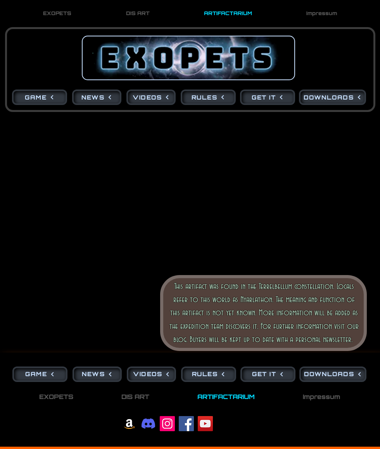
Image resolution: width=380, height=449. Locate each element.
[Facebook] (186, 423)
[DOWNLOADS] (332, 97)
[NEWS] (96, 97)
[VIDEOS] (151, 97)
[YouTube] (205, 423)
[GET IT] (267, 97)
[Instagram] (167, 423)
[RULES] (208, 97)
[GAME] (39, 97)
